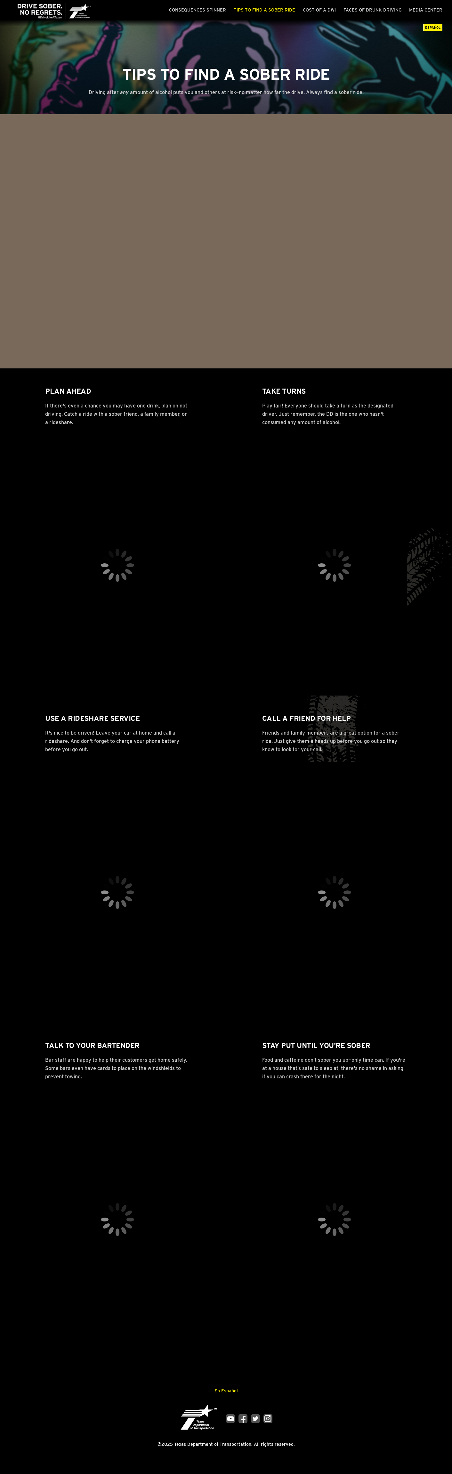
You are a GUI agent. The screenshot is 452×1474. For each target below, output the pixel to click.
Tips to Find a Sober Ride (264, 9)
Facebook (242, 1418)
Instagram (267, 1418)
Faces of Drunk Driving (372, 9)
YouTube (230, 1418)
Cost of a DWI (319, 9)
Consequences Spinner (197, 9)
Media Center (425, 9)
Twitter (255, 1418)
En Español (226, 1390)
